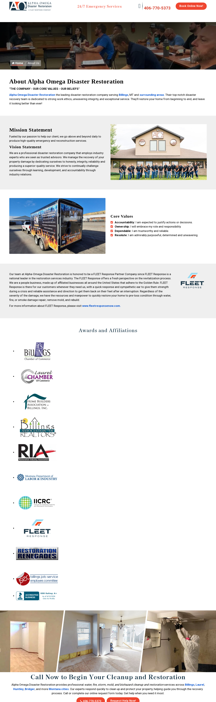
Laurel (200, 685)
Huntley (18, 689)
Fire (44, 15)
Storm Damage (62, 17)
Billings (123, 98)
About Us (198, 17)
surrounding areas (152, 98)
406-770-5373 (157, 8)
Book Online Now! (191, 6)
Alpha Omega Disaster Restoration (32, 98)
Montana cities (59, 689)
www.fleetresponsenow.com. (101, 306)
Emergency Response (151, 17)
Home (13, 15)
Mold (85, 15)
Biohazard (127, 15)
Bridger (30, 689)
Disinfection (106, 15)
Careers (182, 15)
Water (27, 15)
